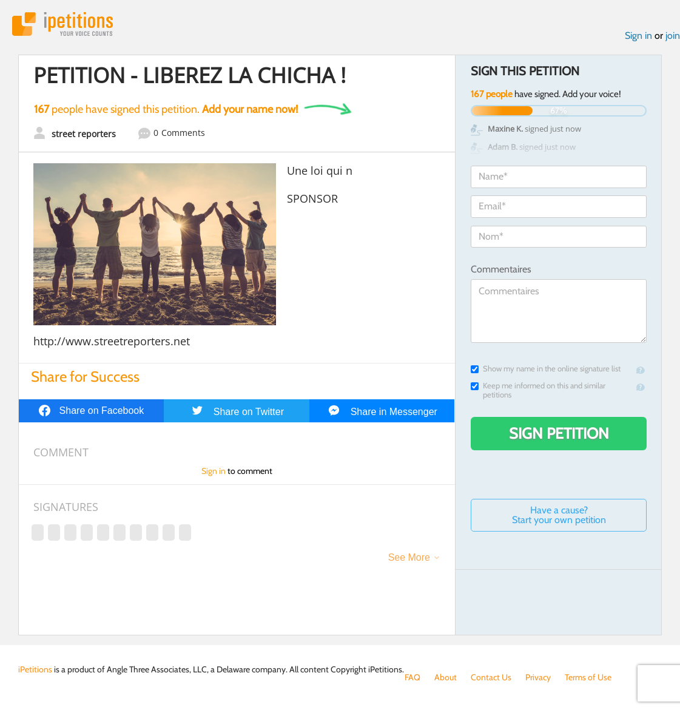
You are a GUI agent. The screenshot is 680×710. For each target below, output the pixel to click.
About (445, 677)
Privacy (538, 677)
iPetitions (62, 24)
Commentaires (501, 269)
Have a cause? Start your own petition (559, 515)
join (672, 35)
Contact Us (491, 677)
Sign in (638, 35)
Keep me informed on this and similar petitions (538, 390)
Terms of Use (588, 677)
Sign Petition (559, 433)
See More (409, 557)
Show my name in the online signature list (546, 368)
